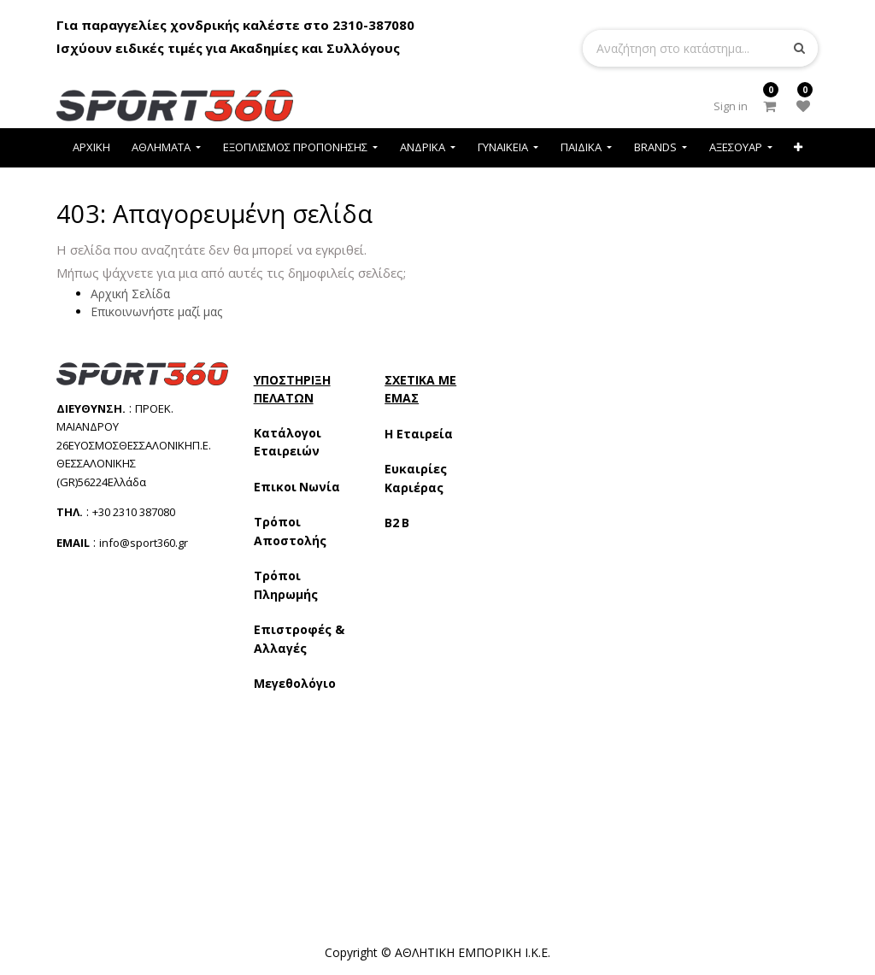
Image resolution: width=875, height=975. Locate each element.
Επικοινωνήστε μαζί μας (156, 311)
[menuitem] (91, 147)
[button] (799, 147)
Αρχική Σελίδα (130, 293)
